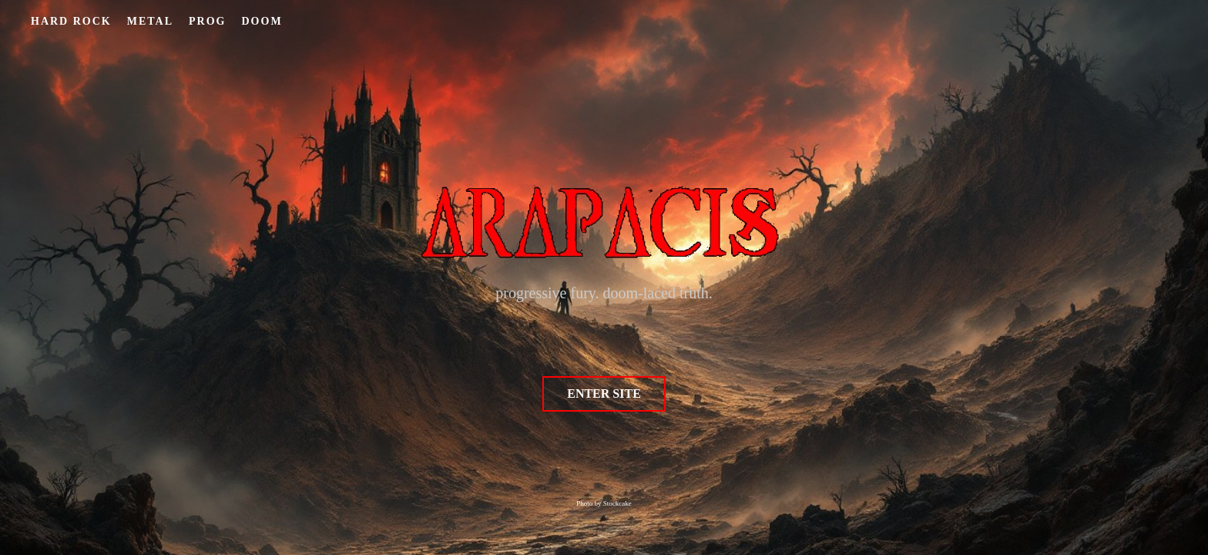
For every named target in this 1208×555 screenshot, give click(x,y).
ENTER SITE (604, 393)
